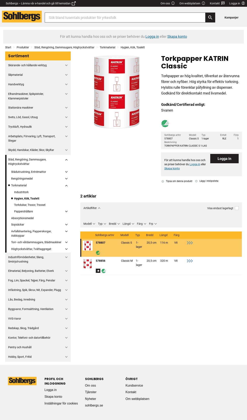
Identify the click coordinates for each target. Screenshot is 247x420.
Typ (100, 223)
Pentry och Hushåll (19, 347)
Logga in (224, 159)
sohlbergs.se (94, 405)
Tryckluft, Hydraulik (20, 126)
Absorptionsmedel (22, 218)
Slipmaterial (15, 74)
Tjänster (91, 392)
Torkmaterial (107, 47)
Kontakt (217, 3)
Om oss (168, 3)
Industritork (21, 192)
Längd (127, 223)
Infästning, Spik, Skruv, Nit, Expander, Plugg (34, 290)
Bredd (112, 223)
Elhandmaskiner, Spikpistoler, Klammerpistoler (26, 96)
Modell (87, 223)
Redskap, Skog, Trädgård (23, 328)
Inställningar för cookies (61, 403)
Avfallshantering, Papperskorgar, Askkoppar (31, 233)
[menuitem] (233, 17)
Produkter (23, 47)
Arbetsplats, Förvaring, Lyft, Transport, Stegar (31, 138)
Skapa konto (53, 396)
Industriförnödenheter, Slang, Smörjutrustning (26, 259)
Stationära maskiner (20, 107)
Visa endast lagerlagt (223, 208)
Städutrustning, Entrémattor (28, 171)
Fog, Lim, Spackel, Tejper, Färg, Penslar (31, 280)
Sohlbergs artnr (105, 235)
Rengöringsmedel (22, 178)
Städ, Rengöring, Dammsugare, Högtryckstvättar (64, 47)
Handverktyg (16, 84)
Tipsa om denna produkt (177, 181)
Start (8, 47)
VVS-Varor (14, 318)
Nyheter (90, 399)
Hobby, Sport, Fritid (20, 356)
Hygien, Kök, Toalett (133, 47)
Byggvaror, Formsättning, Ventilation (30, 309)
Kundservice (134, 385)
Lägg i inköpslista (206, 181)
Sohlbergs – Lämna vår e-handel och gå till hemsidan (41, 3)
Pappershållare (23, 211)
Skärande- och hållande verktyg (27, 65)
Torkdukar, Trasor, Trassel (29, 204)
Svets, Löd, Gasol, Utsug (23, 117)
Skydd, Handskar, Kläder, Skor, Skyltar (31, 150)
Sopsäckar (17, 224)
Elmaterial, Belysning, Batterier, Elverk (31, 270)
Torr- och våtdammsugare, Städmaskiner (36, 242)
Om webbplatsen (192, 3)
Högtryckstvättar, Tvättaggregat (31, 249)
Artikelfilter (90, 208)
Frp (151, 223)
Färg (140, 223)
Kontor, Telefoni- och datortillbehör (29, 337)
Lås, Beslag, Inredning (21, 299)
